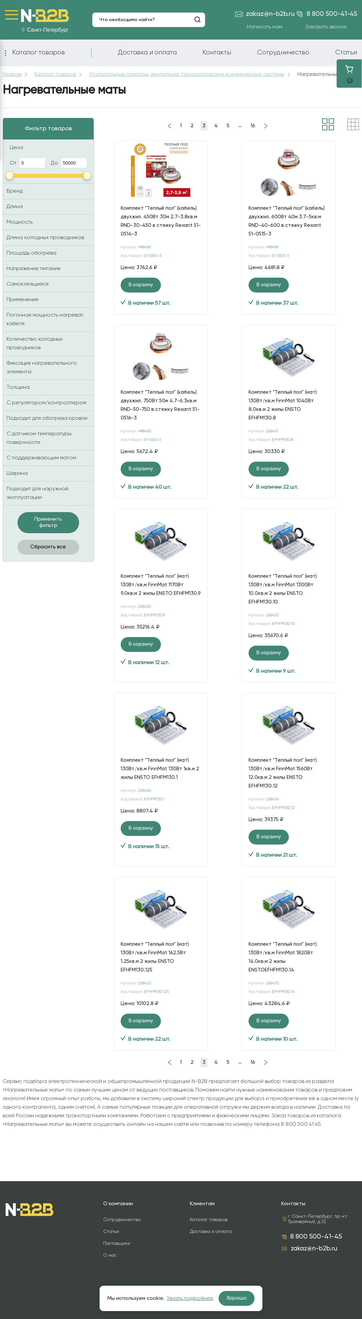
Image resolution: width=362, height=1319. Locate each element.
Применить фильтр (48, 529)
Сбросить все (48, 553)
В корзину (141, 291)
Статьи (346, 52)
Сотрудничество (283, 52)
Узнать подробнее (190, 1298)
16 (253, 132)
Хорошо (236, 1298)
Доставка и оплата (147, 52)
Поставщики (116, 1243)
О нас (109, 1255)
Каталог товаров (38, 52)
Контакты (216, 52)
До (69, 169)
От (27, 169)
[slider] (9, 181)
